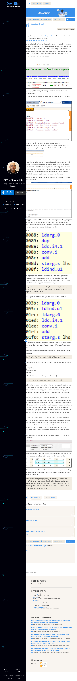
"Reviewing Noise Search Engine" (52, 554)
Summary (41, 558)
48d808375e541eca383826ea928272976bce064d (47, 44)
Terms (18, 677)
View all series (35, 620)
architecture (37, 540)
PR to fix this (51, 271)
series (35, 20)
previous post (40, 37)
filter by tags (53, 4)
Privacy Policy (10, 677)
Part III (40, 562)
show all (34, 568)
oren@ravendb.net (8, 204)
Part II (40, 566)
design (43, 540)
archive (62, 4)
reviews (69, 503)
